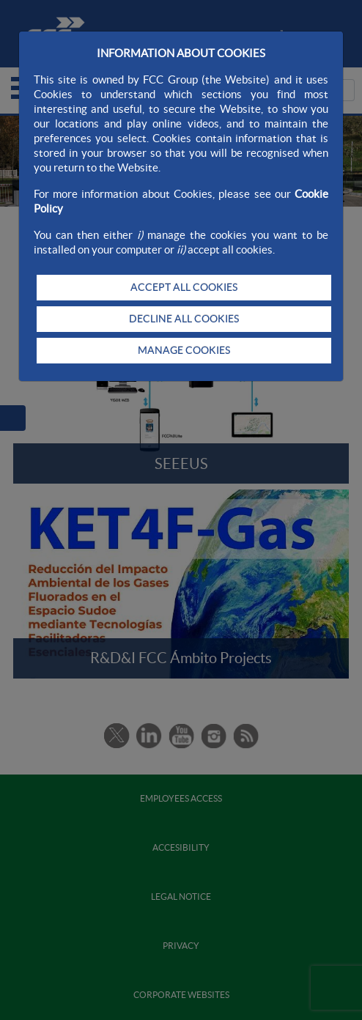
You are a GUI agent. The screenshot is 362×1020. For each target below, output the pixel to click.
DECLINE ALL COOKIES (184, 319)
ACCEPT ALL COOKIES (183, 287)
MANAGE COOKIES (184, 350)
